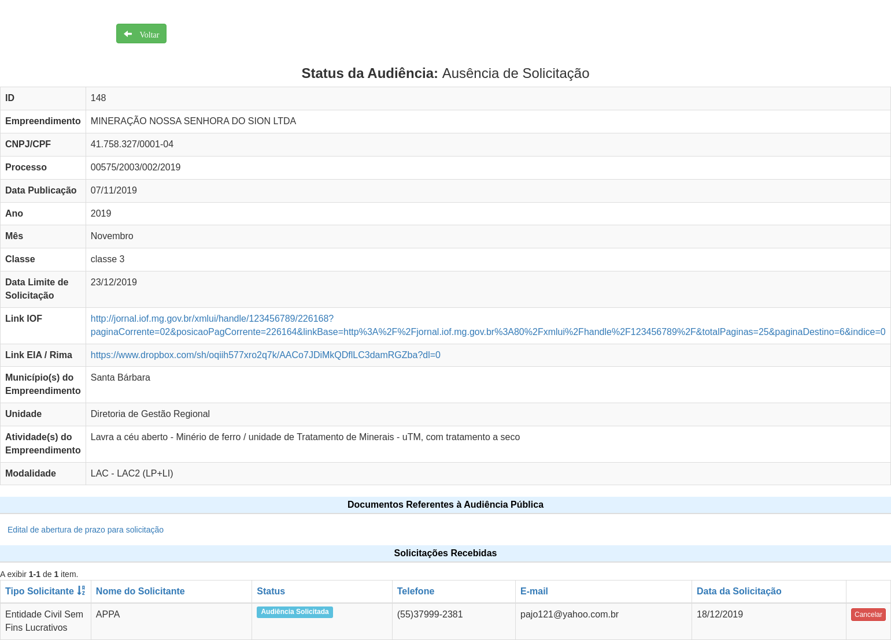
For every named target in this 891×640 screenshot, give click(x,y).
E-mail (534, 591)
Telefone (416, 591)
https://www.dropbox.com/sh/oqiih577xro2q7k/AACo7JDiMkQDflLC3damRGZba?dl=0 (266, 355)
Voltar (146, 33)
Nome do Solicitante (140, 591)
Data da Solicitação (739, 591)
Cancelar (868, 615)
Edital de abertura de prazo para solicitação (86, 529)
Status (271, 591)
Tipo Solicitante (39, 591)
